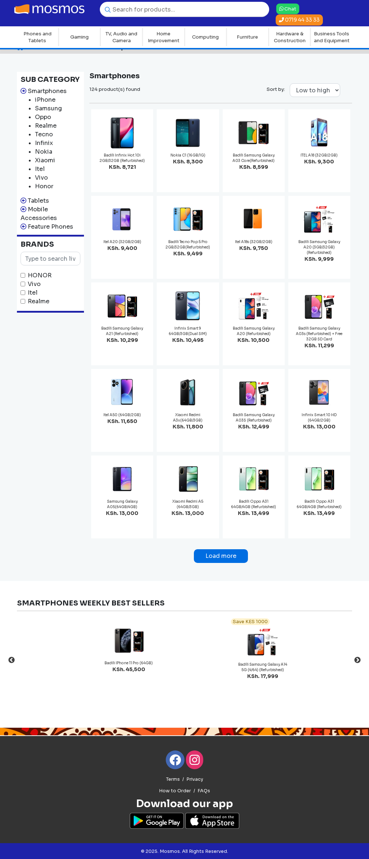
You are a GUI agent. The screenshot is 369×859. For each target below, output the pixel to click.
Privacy (194, 779)
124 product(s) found (114, 89)
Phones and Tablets (37, 37)
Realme (38, 301)
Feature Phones (50, 226)
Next (357, 660)
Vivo (34, 284)
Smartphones (47, 91)
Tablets (38, 200)
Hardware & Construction (290, 37)
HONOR (40, 275)
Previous (11, 660)
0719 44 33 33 (299, 20)
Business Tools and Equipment (332, 37)
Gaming (79, 37)
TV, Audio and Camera (121, 37)
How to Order (175, 791)
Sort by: (276, 89)
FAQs (203, 791)
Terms (173, 779)
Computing (205, 37)
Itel (32, 292)
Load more (220, 556)
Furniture (247, 37)
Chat (287, 8)
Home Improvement (163, 37)
